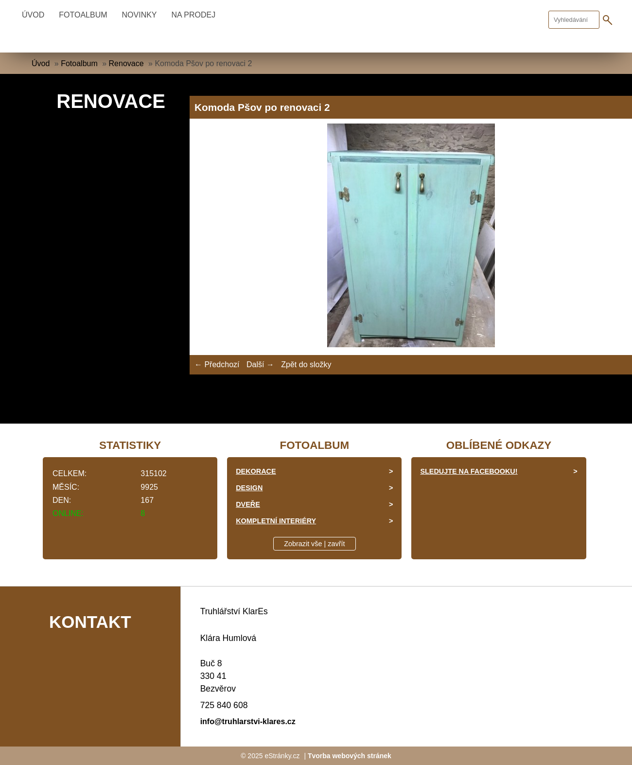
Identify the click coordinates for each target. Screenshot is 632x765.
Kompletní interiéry (276, 521)
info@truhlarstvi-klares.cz (248, 721)
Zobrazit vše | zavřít (314, 544)
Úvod (33, 15)
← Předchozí (216, 364)
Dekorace (256, 471)
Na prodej (194, 15)
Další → (260, 364)
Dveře (248, 504)
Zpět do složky (306, 364)
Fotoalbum (83, 15)
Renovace (126, 63)
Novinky (139, 15)
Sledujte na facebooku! (468, 471)
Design (249, 488)
